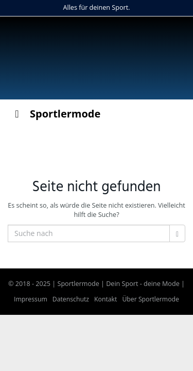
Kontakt (105, 299)
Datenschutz (70, 299)
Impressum (30, 299)
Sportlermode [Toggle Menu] (55, 114)
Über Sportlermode (150, 299)
